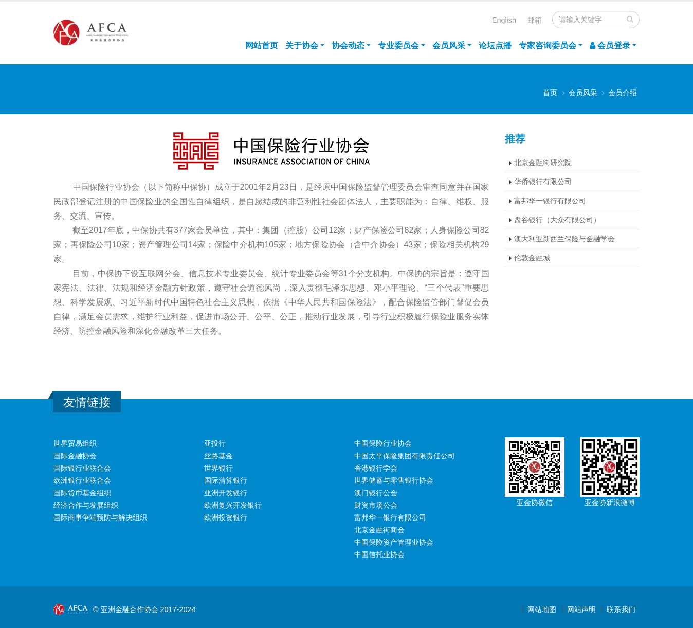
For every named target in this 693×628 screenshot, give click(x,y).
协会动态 (348, 45)
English (504, 20)
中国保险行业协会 (383, 443)
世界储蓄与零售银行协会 (393, 480)
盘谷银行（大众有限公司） (557, 220)
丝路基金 (218, 456)
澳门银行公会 (375, 493)
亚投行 (215, 443)
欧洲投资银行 (225, 517)
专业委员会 (398, 45)
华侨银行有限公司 (543, 181)
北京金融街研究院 (543, 162)
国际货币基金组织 (82, 493)
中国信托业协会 (379, 554)
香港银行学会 (375, 468)
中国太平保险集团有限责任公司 (404, 456)
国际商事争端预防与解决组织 (100, 517)
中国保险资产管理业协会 (393, 542)
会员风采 (448, 45)
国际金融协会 (75, 456)
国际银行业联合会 (82, 468)
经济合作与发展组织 (85, 505)
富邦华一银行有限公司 (550, 200)
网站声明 (581, 609)
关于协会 (301, 45)
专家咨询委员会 (547, 45)
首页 (550, 93)
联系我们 (621, 609)
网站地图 (541, 609)
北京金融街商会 (379, 530)
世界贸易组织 (75, 443)
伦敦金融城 (532, 258)
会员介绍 (622, 93)
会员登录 (610, 45)
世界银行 (218, 468)
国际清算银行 (225, 480)
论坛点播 (495, 45)
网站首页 (261, 45)
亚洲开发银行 (225, 493)
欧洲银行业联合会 (82, 480)
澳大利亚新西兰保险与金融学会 (564, 239)
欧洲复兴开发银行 (233, 505)
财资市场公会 (375, 505)
